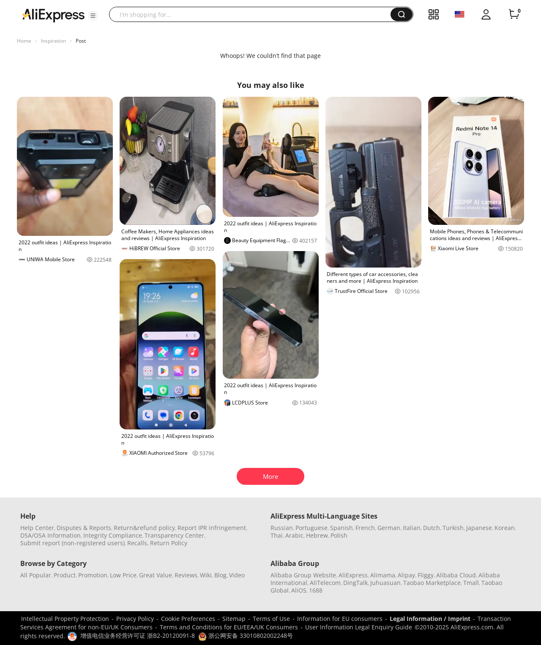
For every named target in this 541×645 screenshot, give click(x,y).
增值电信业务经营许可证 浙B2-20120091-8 (137, 635)
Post (81, 40)
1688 (315, 590)
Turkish (453, 528)
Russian (281, 528)
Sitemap (234, 619)
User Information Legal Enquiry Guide (358, 627)
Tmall (471, 583)
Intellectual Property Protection (65, 619)
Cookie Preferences (188, 619)
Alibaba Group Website (303, 575)
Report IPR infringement (212, 528)
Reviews (186, 575)
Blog (220, 575)
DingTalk (355, 583)
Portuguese (311, 528)
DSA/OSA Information (50, 535)
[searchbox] (253, 14)
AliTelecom (325, 583)
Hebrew (317, 535)
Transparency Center (174, 535)
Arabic (294, 535)
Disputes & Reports (84, 528)
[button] (93, 16)
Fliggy (426, 575)
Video (237, 575)
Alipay (406, 575)
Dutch (431, 528)
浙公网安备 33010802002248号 (245, 635)
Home (24, 40)
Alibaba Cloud (456, 575)
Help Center (37, 528)
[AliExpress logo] (53, 14)
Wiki (206, 575)
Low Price (123, 575)
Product (65, 575)
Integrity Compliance (112, 535)
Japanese (479, 528)
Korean (505, 528)
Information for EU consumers (340, 619)
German (388, 528)
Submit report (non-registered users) (72, 543)
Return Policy (168, 543)
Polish (339, 535)
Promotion (92, 575)
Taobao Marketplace (432, 583)
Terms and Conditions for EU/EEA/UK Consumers (229, 627)
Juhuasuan (385, 583)
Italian (412, 528)
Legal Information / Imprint (430, 619)
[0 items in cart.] (514, 14)
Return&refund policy (144, 528)
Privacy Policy (135, 619)
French (365, 528)
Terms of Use (271, 619)
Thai (276, 535)
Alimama (382, 575)
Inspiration (53, 40)
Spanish (341, 528)
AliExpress (353, 575)
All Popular (35, 575)
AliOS (298, 590)
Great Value (155, 575)
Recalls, (138, 543)
